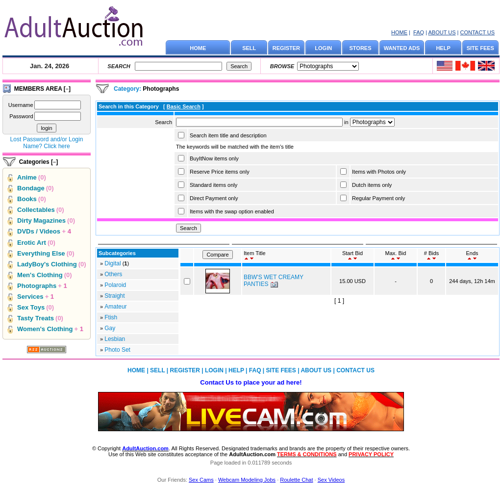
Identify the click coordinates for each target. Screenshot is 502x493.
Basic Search (184, 106)
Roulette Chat (296, 480)
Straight (114, 295)
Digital (112, 263)
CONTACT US (477, 32)
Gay (109, 328)
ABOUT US (441, 32)
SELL (249, 48)
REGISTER (286, 48)
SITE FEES (480, 48)
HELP (443, 48)
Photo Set (117, 349)
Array (372, 122)
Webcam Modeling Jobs (247, 480)
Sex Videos (331, 480)
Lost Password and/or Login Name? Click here (46, 143)
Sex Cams (201, 480)
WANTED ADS (402, 48)
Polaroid (115, 285)
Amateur (115, 306)
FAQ (418, 32)
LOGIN (323, 48)
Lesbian (114, 339)
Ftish (110, 317)
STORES (361, 48)
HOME (399, 32)
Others (113, 274)
